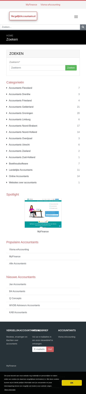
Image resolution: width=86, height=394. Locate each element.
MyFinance (31, 4)
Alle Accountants (17, 263)
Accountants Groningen (19, 113)
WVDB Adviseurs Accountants (24, 305)
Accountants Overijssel (19, 138)
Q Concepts (15, 298)
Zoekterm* (14, 62)
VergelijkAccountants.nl (23, 16)
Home (9, 35)
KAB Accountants (18, 312)
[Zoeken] (83, 27)
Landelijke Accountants (19, 170)
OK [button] (71, 383)
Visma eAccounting (50, 4)
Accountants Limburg (18, 119)
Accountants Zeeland (18, 151)
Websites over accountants (21, 182)
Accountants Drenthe (18, 94)
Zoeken (71, 68)
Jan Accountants (17, 284)
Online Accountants (17, 176)
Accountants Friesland (19, 100)
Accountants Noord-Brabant (21, 126)
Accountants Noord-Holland (21, 132)
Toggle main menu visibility (76, 16)
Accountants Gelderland (19, 107)
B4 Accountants (17, 291)
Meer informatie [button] (9, 390)
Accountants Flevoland (19, 88)
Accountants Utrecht (18, 144)
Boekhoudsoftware (17, 163)
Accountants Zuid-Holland (20, 157)
